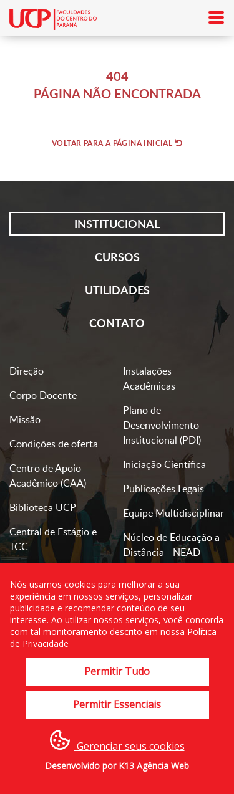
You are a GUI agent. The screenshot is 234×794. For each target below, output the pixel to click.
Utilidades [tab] (117, 290)
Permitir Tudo (117, 671)
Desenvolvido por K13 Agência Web (117, 766)
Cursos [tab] (117, 257)
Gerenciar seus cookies (117, 741)
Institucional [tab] (117, 224)
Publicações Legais (163, 488)
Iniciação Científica (164, 464)
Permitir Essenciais (117, 704)
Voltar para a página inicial (117, 143)
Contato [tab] (117, 323)
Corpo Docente (43, 395)
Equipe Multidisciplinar (173, 513)
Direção (26, 371)
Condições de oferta (53, 444)
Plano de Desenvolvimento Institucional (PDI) (162, 425)
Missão (25, 419)
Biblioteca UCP (42, 507)
